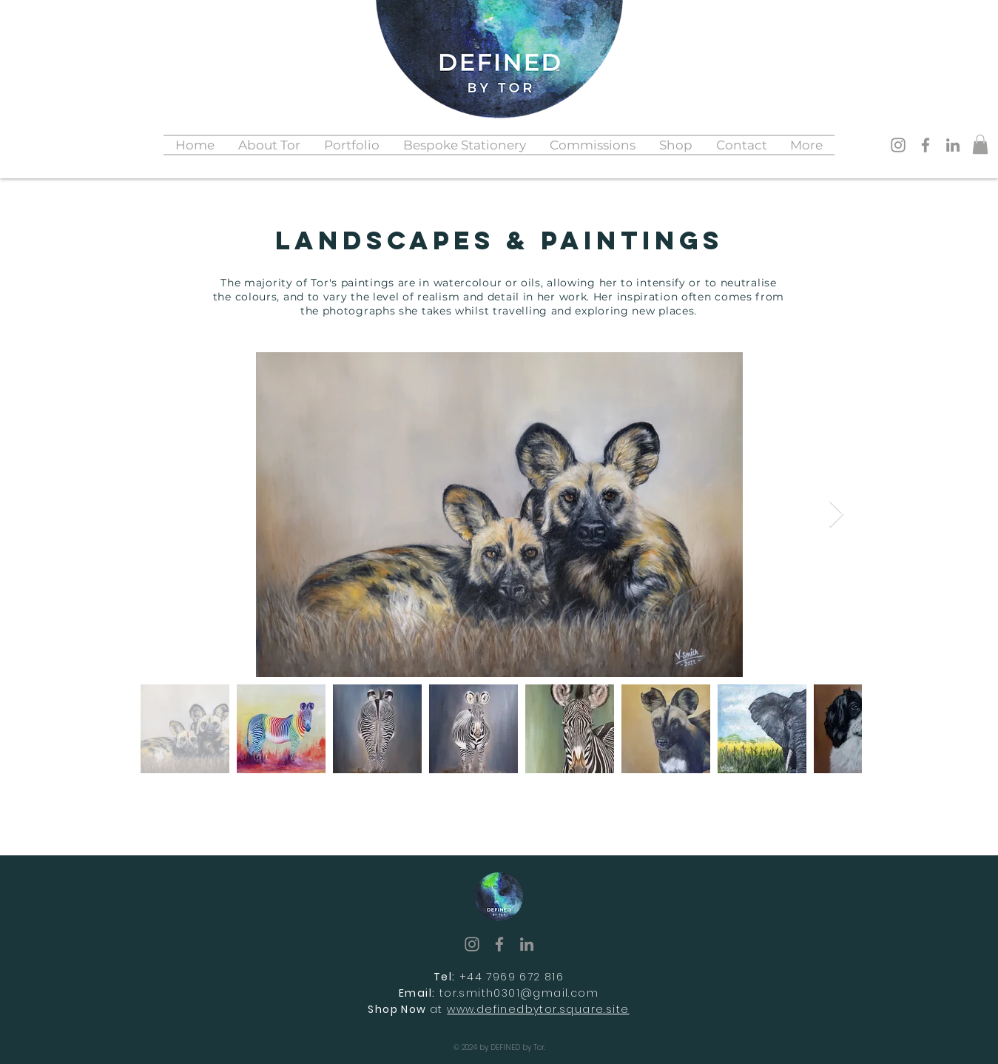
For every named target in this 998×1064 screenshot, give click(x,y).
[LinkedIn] (952, 145)
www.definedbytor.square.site (538, 1009)
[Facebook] (925, 145)
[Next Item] (836, 514)
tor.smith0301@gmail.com (519, 993)
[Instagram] (898, 145)
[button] (351, 145)
